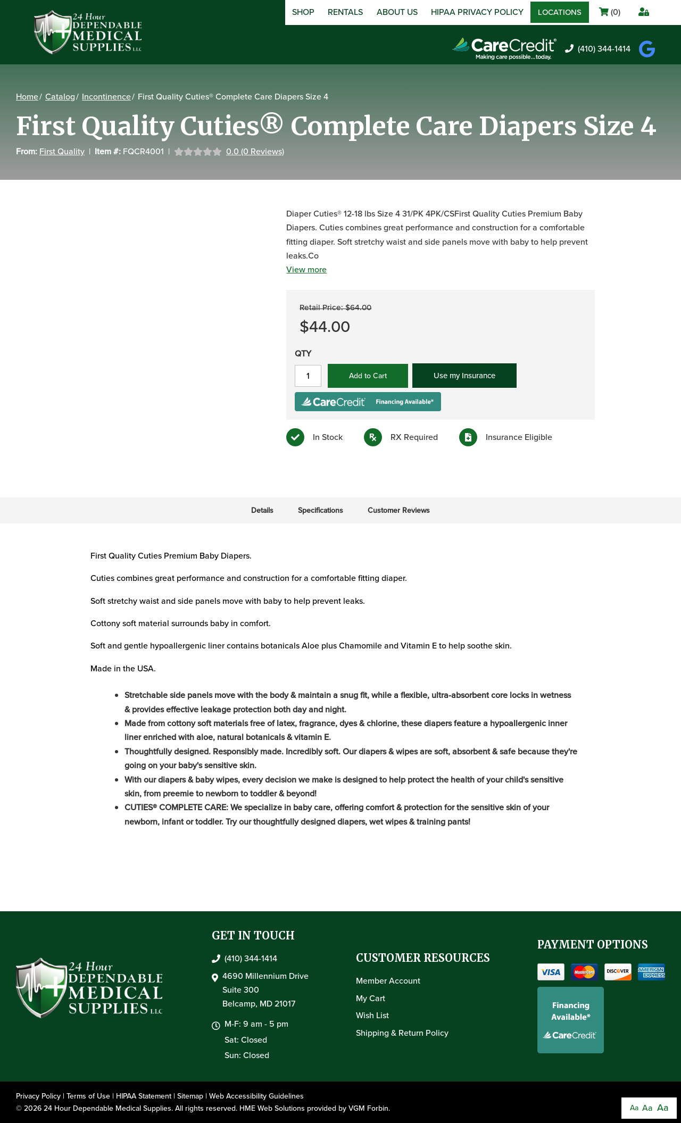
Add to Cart (368, 375)
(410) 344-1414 (597, 49)
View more (306, 269)
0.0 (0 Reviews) (255, 151)
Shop (303, 12)
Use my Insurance (464, 375)
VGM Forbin (368, 1108)
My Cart (370, 998)
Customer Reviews (399, 510)
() (609, 12)
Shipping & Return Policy (402, 1033)
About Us (397, 12)
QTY (303, 353)
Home (27, 96)
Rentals (345, 12)
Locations (560, 12)
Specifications (320, 510)
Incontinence (106, 96)
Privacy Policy (38, 1096)
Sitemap (190, 1096)
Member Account (388, 981)
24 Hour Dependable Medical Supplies (107, 1108)
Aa (634, 1107)
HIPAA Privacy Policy (477, 12)
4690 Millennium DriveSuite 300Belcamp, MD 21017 (265, 990)
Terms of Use (88, 1096)
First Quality (62, 151)
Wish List (372, 1015)
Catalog (60, 96)
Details (262, 510)
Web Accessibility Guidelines (256, 1096)
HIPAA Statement (143, 1096)
